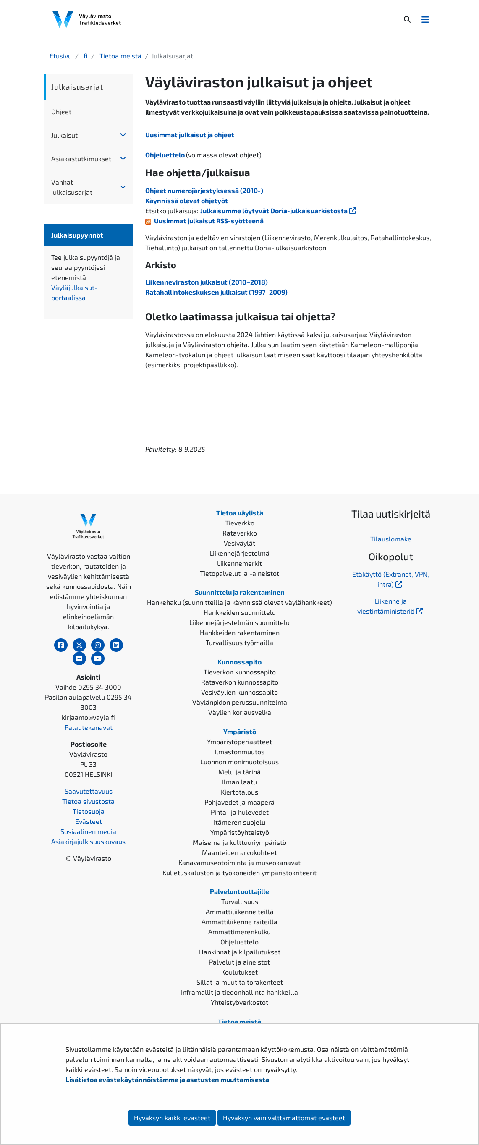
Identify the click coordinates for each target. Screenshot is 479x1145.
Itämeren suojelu (239, 822)
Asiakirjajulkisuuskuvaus (88, 841)
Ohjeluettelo (165, 155)
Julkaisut (64, 135)
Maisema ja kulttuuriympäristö (239, 842)
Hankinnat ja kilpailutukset (239, 952)
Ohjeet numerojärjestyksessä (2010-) (204, 190)
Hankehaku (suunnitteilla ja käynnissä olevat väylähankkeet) (239, 602)
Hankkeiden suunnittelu (240, 612)
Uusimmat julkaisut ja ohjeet (189, 135)
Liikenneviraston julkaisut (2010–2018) (206, 282)
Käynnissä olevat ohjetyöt (186, 200)
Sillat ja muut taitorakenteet (239, 982)
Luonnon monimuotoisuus (239, 762)
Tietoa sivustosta (88, 801)
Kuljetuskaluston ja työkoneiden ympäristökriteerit (239, 872)
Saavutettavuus (89, 791)
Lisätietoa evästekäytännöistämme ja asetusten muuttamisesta (167, 1079)
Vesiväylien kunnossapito (239, 692)
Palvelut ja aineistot (239, 962)
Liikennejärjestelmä (239, 553)
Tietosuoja (89, 811)
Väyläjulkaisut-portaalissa (88, 292)
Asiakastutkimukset (81, 158)
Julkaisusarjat (77, 86)
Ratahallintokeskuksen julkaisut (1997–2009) (216, 292)
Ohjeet (61, 111)
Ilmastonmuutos (239, 751)
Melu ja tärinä (239, 772)
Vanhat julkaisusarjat (71, 187)
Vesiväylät (239, 543)
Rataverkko (239, 533)
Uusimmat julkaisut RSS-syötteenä (209, 221)
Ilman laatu (239, 782)
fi (85, 56)
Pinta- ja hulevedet (240, 812)
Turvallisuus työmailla (239, 642)
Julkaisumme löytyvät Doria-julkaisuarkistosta (279, 210)
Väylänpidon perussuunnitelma (239, 702)
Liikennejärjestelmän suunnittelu (239, 622)
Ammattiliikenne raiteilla (239, 921)
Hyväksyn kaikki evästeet (172, 1117)
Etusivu (61, 56)
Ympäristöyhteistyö (239, 832)
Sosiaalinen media (88, 831)
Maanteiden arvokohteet (239, 852)
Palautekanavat (89, 727)
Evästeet (88, 821)
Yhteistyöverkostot (239, 1002)
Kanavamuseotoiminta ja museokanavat (239, 862)
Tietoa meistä (119, 56)
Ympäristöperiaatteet (239, 741)
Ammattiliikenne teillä (240, 911)
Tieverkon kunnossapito (240, 672)
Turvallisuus (239, 901)
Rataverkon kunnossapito (239, 682)
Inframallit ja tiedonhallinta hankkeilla (239, 992)
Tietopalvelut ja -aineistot (239, 573)
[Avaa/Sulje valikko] (425, 19)
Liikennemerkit (239, 563)
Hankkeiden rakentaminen (240, 632)
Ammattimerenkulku (239, 932)
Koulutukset (239, 972)
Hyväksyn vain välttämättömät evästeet (284, 1117)
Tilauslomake (390, 539)
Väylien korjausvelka (239, 712)
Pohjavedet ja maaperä (239, 802)
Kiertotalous (239, 792)
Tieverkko (239, 523)
